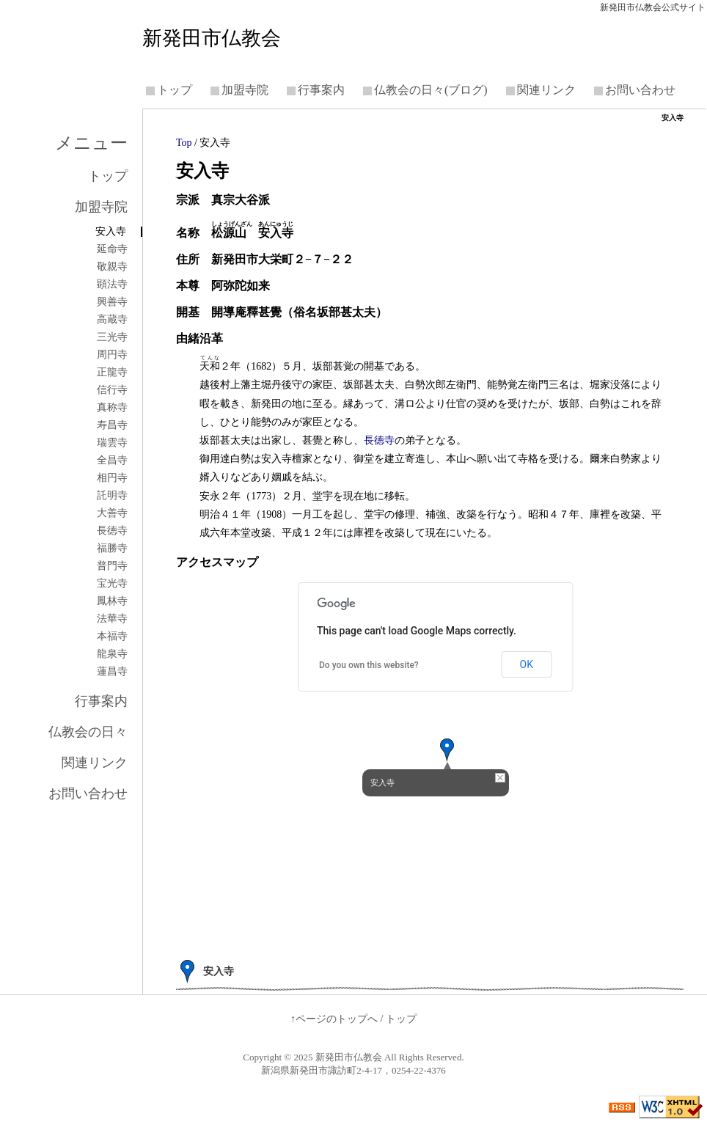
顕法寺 (112, 284)
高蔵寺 (112, 320)
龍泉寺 (112, 654)
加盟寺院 (244, 90)
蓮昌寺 (112, 672)
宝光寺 (112, 584)
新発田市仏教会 (211, 38)
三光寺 (112, 337)
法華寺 (112, 619)
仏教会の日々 (88, 731)
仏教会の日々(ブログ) (431, 90)
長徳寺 (379, 440)
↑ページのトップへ (334, 1018)
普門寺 (112, 566)
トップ (174, 90)
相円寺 (112, 478)
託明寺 (112, 496)
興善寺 (112, 302)
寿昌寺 (112, 425)
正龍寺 (112, 372)
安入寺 (110, 232)
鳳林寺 (112, 601)
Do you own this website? (369, 665)
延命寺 (112, 249)
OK (526, 664)
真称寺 (112, 408)
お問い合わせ (640, 90)
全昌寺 (112, 460)
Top (184, 142)
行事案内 (321, 90)
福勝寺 (112, 548)
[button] (447, 750)
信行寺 (112, 390)
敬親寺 (112, 267)
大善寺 (112, 513)
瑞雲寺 (112, 443)
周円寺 (112, 355)
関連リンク (546, 90)
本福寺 (112, 636)
